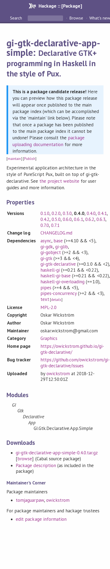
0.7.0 (44, 225)
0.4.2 (44, 219)
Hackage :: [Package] (60, 6)
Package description (36, 465)
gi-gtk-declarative (58, 264)
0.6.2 (89, 219)
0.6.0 (67, 219)
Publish (29, 158)
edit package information (41, 519)
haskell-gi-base (55, 276)
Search (16, 18)
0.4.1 (102, 213)
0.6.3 (100, 219)
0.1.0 (44, 213)
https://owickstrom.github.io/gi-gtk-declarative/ (72, 349)
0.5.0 (56, 219)
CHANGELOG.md (56, 233)
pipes (45, 288)
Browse (76, 18)
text (44, 299)
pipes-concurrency (58, 293)
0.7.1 (55, 225)
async (45, 241)
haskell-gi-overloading (62, 282)
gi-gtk (46, 258)
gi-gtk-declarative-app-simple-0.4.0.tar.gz (57, 453)
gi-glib (61, 247)
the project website (59, 181)
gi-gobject (50, 252)
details (56, 299)
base (58, 241)
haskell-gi (50, 270)
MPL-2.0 (48, 307)
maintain (14, 158)
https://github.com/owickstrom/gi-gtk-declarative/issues (75, 363)
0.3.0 (67, 213)
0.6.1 (78, 219)
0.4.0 (91, 213)
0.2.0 (56, 213)
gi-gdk (46, 247)
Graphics (48, 338)
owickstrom (58, 374)
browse (24, 459)
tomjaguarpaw (30, 500)
